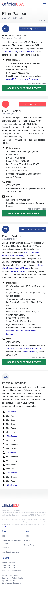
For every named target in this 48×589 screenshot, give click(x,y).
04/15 (14, 565)
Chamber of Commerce (11, 552)
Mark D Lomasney (32, 252)
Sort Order (39, 21)
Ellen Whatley (10, 452)
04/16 (9, 565)
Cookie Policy (29, 545)
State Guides (7, 548)
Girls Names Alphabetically (12, 578)
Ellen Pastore (9, 472)
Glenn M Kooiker (9, 52)
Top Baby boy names (10, 575)
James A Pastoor (17, 271)
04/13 (9, 568)
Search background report (24, 88)
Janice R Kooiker (26, 52)
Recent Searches (8, 563)
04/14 (4, 568)
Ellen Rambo (9, 485)
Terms (26, 536)
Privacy (27, 540)
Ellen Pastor (9, 411)
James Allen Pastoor (15, 349)
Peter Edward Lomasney (13, 255)
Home (4, 536)
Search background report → (32, 29)
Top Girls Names (8, 580)
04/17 (4, 565)
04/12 (14, 568)
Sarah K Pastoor (22, 268)
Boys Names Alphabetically (12, 583)
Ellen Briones (9, 436)
